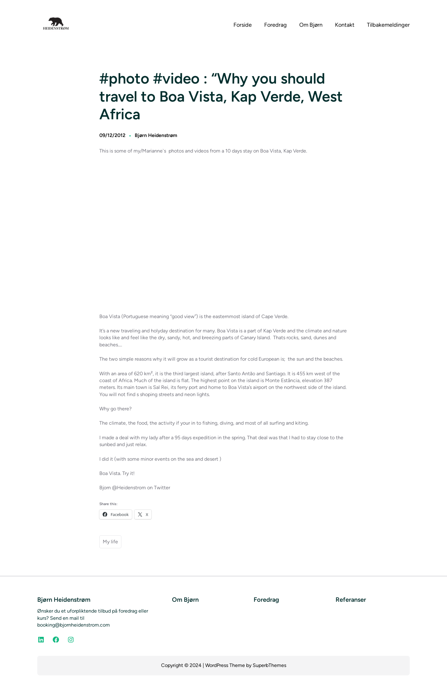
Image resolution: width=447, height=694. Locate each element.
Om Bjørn (185, 599)
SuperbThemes (269, 665)
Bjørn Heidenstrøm (156, 135)
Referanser (351, 599)
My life (110, 542)
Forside (242, 24)
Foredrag (266, 599)
